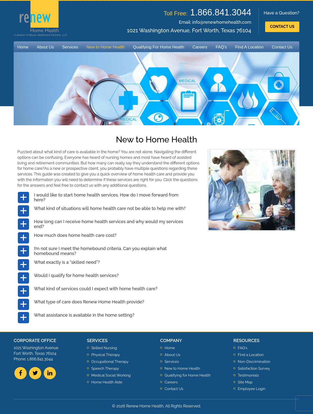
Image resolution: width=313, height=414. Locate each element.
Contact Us (282, 26)
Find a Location (251, 355)
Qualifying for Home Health (187, 375)
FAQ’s (221, 47)
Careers (200, 47)
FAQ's (242, 348)
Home (22, 47)
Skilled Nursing (104, 348)
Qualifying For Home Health (158, 47)
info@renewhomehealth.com (221, 22)
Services (70, 47)
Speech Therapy (105, 368)
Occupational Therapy (109, 361)
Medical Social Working (111, 375)
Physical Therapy (105, 355)
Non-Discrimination (254, 361)
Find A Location (249, 47)
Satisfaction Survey (254, 368)
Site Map (245, 382)
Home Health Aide (106, 382)
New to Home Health (105, 47)
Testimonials (248, 375)
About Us (45, 47)
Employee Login (251, 389)
